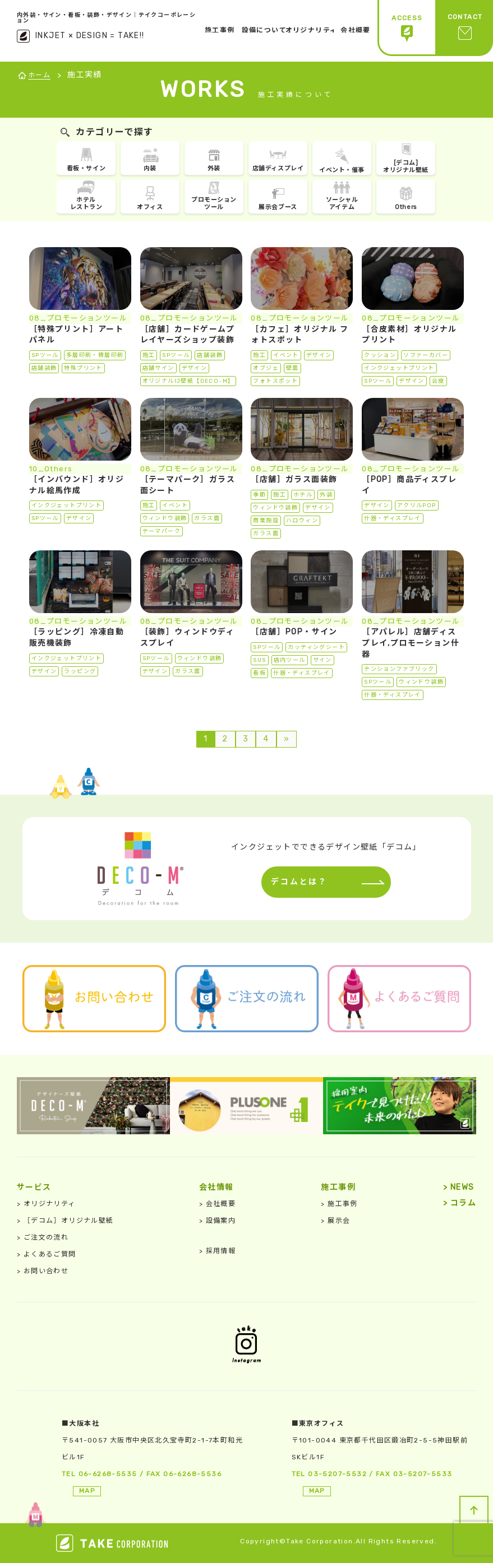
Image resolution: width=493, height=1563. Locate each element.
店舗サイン (158, 368)
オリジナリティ (46, 1204)
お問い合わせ (42, 1271)
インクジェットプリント (399, 368)
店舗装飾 (44, 368)
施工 (148, 355)
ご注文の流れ (42, 1237)
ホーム (39, 75)
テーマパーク (161, 531)
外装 (326, 494)
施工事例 (339, 1204)
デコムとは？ (296, 882)
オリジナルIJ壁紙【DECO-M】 (188, 381)
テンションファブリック (399, 669)
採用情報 (217, 1251)
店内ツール (290, 660)
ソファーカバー (425, 355)
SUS (259, 660)
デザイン (195, 368)
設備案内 (217, 1221)
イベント (286, 355)
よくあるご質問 (46, 1254)
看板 (259, 673)
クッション (380, 355)
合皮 (438, 381)
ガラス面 (207, 518)
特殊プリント (83, 368)
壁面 (292, 368)
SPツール (45, 355)
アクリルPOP (416, 505)
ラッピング (80, 671)
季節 (259, 494)
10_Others (51, 469)
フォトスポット (275, 381)
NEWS (458, 1187)
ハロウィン (302, 520)
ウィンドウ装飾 (164, 518)
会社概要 (217, 1204)
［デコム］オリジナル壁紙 (65, 1221)
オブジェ (266, 368)
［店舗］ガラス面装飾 (294, 479)
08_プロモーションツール (78, 318)
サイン (322, 660)
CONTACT (465, 28)
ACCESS (406, 28)
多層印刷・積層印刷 (95, 355)
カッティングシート (316, 647)
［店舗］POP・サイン (294, 632)
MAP (87, 1491)
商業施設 (266, 520)
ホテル (302, 494)
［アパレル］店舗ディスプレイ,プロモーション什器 (410, 642)
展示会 (335, 1221)
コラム (459, 1203)
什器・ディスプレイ (392, 518)
